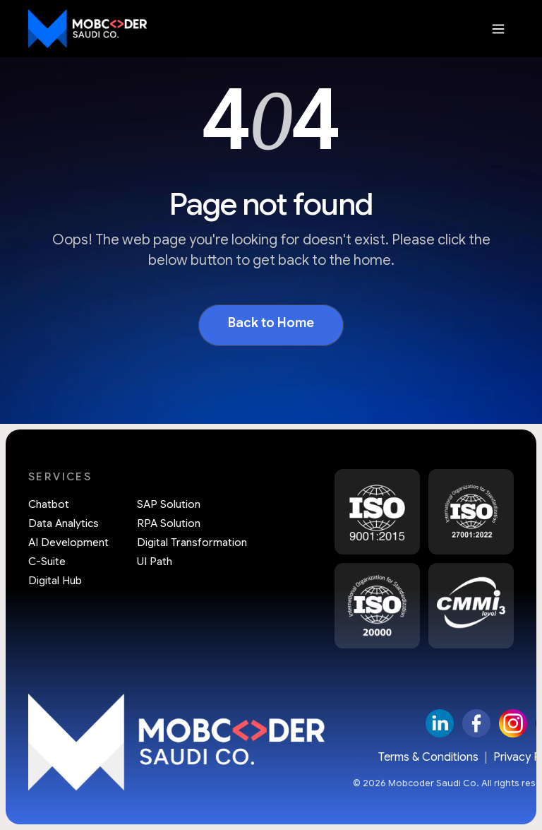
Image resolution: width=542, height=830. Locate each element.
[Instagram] (513, 723)
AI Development (68, 543)
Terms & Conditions (428, 757)
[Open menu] (498, 29)
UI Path (154, 562)
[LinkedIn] (440, 723)
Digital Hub (55, 581)
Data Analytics (63, 523)
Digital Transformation (192, 543)
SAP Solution (168, 504)
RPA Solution (168, 523)
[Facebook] (476, 723)
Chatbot (48, 504)
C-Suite (47, 562)
